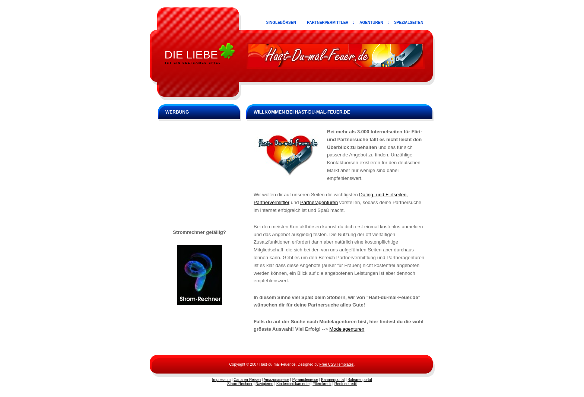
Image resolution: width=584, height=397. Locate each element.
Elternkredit (321, 384)
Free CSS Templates (337, 364)
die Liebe (191, 54)
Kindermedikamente (293, 384)
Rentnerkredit (345, 384)
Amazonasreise (276, 380)
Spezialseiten (408, 22)
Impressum (221, 380)
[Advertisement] (199, 172)
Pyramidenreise (305, 380)
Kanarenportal (333, 380)
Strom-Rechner (240, 384)
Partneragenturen (319, 202)
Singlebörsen (281, 22)
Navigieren (264, 384)
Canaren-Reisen (247, 380)
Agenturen (371, 22)
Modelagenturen (346, 329)
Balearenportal (359, 380)
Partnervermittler (327, 22)
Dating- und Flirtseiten (382, 194)
